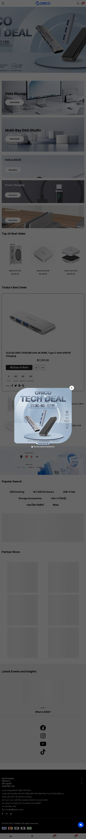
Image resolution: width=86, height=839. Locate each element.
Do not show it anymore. (44, 446)
